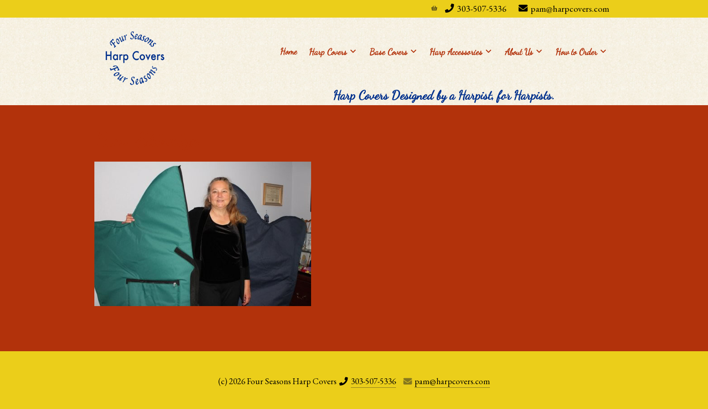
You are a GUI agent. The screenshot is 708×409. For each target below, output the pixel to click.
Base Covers (392, 51)
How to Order (580, 51)
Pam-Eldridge (146, 139)
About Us (523, 51)
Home (288, 51)
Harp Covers (332, 51)
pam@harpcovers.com (570, 8)
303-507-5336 (482, 8)
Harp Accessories (460, 51)
